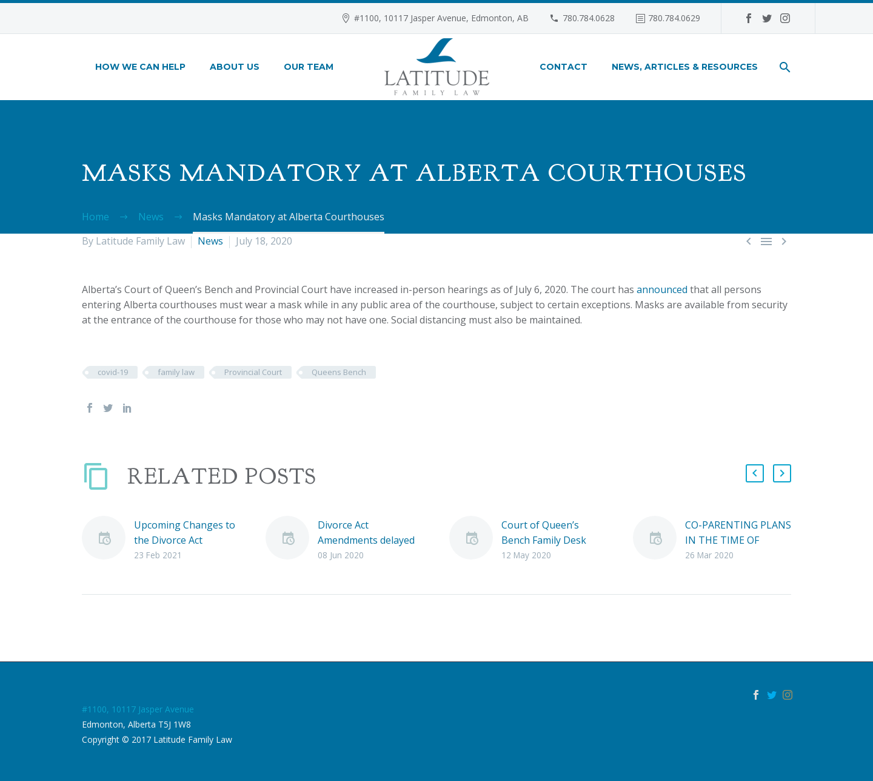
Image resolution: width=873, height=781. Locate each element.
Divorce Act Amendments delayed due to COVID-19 (366, 540)
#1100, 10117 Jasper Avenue (138, 709)
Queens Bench (339, 372)
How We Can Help (140, 66)
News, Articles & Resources (685, 66)
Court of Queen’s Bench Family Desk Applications (543, 540)
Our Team (308, 66)
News (210, 241)
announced (662, 289)
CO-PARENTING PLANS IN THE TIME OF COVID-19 (738, 540)
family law (176, 372)
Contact (563, 66)
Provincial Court (253, 372)
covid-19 (113, 372)
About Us (234, 66)
